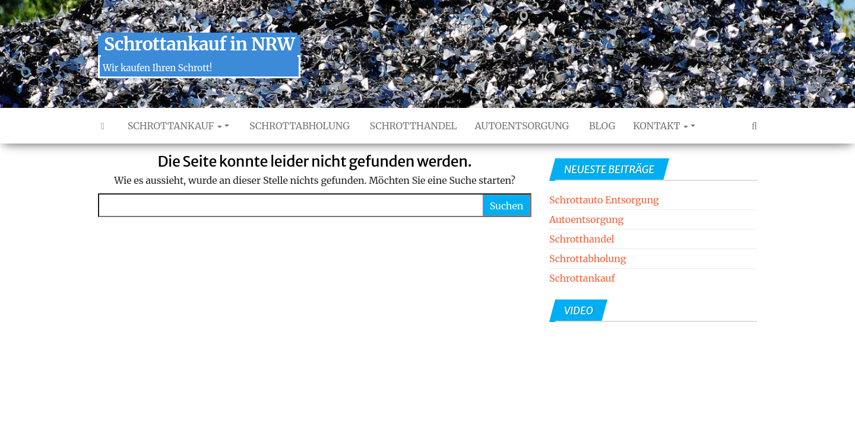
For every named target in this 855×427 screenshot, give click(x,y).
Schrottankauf (173, 126)
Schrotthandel (412, 126)
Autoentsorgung (522, 126)
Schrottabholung (298, 126)
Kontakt (660, 126)
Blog (601, 126)
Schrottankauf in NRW (199, 44)
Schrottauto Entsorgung (604, 200)
